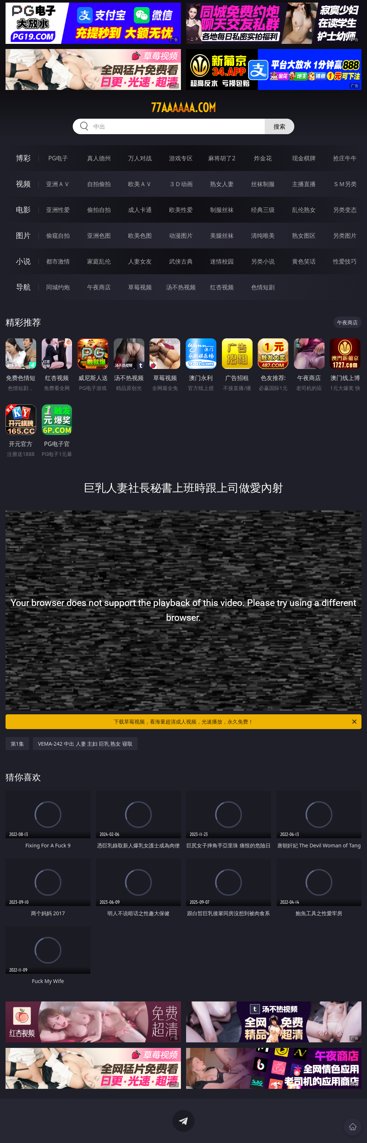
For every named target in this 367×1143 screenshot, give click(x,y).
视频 (23, 184)
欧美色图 (140, 235)
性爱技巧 (345, 261)
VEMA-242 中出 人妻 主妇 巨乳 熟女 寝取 (85, 743)
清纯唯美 (263, 235)
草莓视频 (140, 287)
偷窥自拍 (58, 235)
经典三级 (263, 210)
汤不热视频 (181, 287)
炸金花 (263, 158)
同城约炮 (58, 287)
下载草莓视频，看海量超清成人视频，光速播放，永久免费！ (236, 721)
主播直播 (304, 184)
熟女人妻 (222, 184)
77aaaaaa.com (183, 107)
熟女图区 (304, 235)
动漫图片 (181, 235)
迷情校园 (222, 261)
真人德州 (99, 158)
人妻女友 (140, 261)
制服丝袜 (222, 210)
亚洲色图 (99, 235)
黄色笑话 (304, 261)
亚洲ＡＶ (58, 184)
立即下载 (235, 1126)
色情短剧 (263, 287)
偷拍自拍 (99, 210)
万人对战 (140, 158)
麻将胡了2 (221, 158)
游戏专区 (181, 158)
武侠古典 (181, 261)
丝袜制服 (263, 184)
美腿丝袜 (222, 235)
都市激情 (58, 261)
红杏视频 (222, 287)
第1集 (17, 743)
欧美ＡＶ (140, 184)
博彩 (23, 158)
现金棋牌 (304, 158)
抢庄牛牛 (345, 158)
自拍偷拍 (99, 184)
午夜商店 (99, 287)
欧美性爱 (181, 210)
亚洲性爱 (58, 210)
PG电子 (58, 158)
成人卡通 (140, 210)
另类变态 (345, 210)
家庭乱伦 (99, 261)
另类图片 (345, 235)
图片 (23, 235)
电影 (23, 210)
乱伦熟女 (304, 210)
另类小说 (263, 261)
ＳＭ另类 (345, 184)
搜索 (279, 126)
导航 (23, 287)
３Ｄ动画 (181, 184)
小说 (23, 261)
